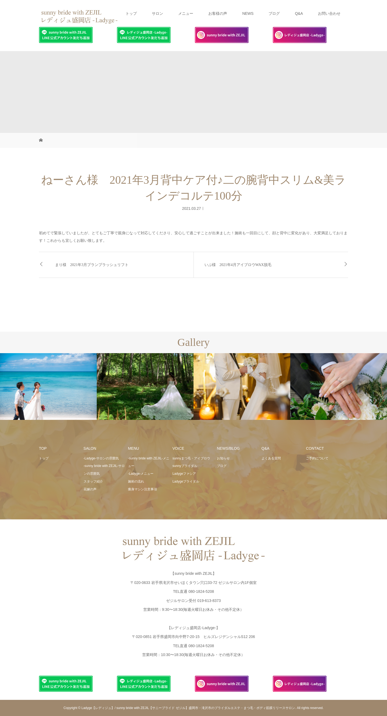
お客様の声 (217, 13)
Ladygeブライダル (186, 481)
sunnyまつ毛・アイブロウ (191, 458)
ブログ (274, 13)
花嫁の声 (90, 489)
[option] (48, 386)
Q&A (299, 13)
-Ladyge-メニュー (140, 474)
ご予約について (317, 458)
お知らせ (223, 458)
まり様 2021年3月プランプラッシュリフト (91, 265)
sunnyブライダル (185, 466)
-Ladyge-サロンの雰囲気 (101, 458)
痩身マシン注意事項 (142, 489)
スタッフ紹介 (93, 481)
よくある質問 (271, 458)
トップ (131, 13)
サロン (157, 13)
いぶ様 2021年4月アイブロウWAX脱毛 (238, 265)
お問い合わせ (329, 13)
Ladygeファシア (184, 474)
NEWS (247, 13)
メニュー (185, 13)
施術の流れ (136, 481)
